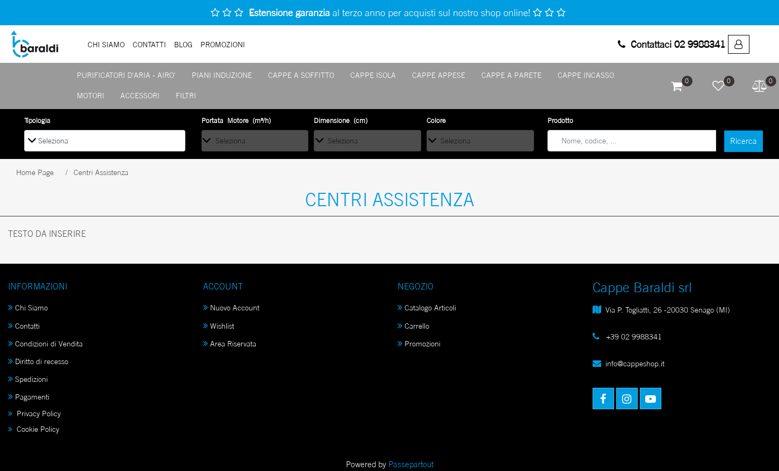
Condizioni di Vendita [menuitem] (45, 343)
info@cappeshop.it (635, 363)
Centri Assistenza (101, 172)
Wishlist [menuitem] (218, 325)
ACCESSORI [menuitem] (140, 95)
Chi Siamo (106, 44)
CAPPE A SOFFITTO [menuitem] (301, 74)
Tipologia (37, 120)
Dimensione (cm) (340, 120)
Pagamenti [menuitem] (28, 396)
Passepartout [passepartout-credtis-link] (411, 464)
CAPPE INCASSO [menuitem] (586, 74)
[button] (743, 141)
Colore (436, 120)
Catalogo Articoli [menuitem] (427, 307)
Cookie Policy (33, 428)
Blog (183, 44)
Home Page (35, 172)
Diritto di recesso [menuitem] (38, 361)
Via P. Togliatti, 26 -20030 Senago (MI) (667, 309)
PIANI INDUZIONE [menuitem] (222, 74)
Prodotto (560, 120)
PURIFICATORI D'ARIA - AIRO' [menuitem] (126, 74)
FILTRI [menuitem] (186, 95)
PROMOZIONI (222, 44)
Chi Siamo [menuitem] (28, 307)
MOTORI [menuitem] (90, 95)
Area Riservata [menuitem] (229, 343)
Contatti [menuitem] (24, 325)
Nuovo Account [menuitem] (231, 307)
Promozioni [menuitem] (419, 343)
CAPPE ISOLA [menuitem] (373, 74)
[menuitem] (738, 44)
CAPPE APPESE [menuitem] (438, 74)
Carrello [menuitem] (413, 325)
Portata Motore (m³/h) (236, 120)
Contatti (149, 44)
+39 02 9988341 (633, 336)
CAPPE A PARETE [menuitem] (511, 74)
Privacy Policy (34, 413)
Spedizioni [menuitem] (28, 378)
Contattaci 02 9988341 (671, 44)
